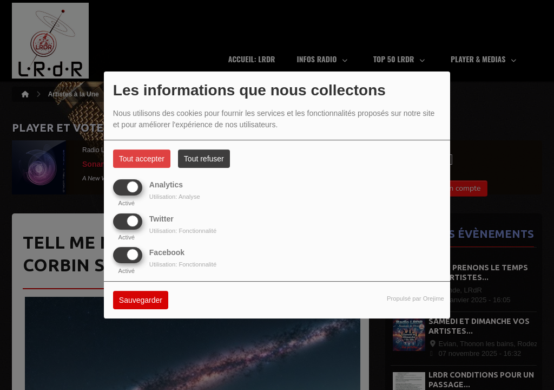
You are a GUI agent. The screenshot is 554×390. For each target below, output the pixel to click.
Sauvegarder (140, 300)
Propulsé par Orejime (415, 298)
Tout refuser (204, 158)
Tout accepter (141, 158)
